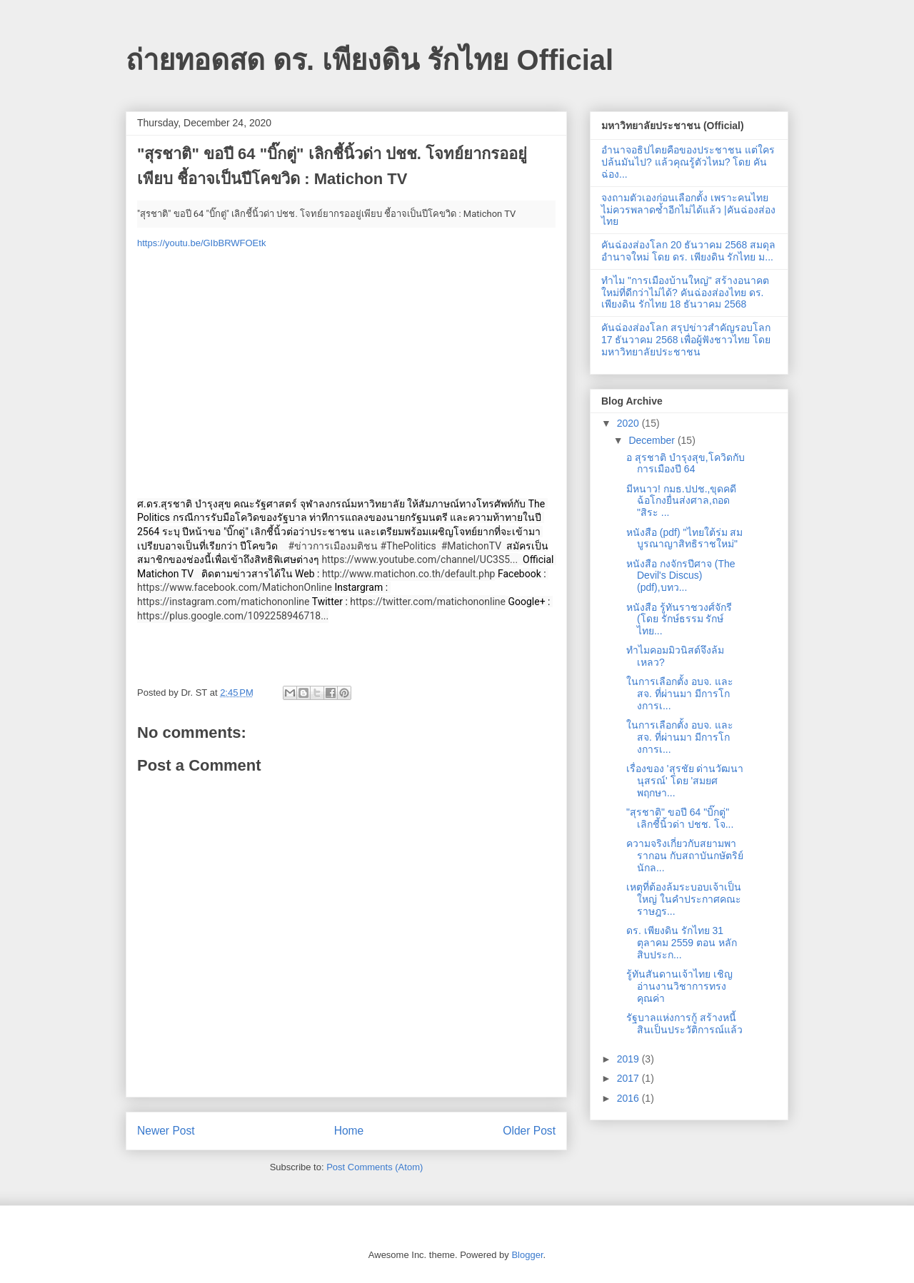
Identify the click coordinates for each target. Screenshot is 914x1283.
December (652, 440)
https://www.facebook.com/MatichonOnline (234, 587)
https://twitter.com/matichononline (428, 601)
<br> (337, 372)
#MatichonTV (471, 546)
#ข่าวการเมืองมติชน (333, 546)
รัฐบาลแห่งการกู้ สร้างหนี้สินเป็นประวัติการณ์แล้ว (684, 1023)
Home (349, 1131)
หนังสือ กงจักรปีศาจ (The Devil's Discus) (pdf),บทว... (680, 576)
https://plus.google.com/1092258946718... (232, 616)
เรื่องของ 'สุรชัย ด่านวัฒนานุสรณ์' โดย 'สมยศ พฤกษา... (684, 780)
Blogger (527, 1254)
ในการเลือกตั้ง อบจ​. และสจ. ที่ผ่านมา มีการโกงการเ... (679, 693)
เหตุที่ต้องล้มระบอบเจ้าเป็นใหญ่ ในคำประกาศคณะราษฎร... (683, 899)
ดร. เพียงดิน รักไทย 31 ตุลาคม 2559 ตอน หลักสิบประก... (681, 942)
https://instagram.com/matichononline (223, 601)
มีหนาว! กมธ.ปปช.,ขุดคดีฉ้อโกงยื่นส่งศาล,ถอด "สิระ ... (681, 501)
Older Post (529, 1131)
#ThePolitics (408, 546)
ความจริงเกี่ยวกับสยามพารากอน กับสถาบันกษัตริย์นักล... (684, 855)
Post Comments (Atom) (374, 1167)
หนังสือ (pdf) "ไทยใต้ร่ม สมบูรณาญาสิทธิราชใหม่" (684, 538)
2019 (629, 1059)
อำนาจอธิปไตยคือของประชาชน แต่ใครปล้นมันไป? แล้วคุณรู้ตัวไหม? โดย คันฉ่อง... (688, 162)
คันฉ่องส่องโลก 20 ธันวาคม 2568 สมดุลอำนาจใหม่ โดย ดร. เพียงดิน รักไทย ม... (688, 251)
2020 (629, 423)
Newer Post (166, 1131)
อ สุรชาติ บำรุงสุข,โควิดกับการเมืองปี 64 (685, 463)
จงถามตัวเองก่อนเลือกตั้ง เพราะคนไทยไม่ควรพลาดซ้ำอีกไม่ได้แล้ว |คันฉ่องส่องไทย (688, 210)
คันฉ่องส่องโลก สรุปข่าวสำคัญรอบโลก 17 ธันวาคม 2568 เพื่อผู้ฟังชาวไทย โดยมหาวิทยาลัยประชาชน (685, 339)
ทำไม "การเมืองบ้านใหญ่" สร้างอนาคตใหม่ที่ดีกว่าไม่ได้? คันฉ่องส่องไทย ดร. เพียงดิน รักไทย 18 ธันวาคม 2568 (685, 292)
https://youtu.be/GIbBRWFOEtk (201, 243)
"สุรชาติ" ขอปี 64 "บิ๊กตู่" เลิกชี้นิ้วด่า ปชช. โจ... (679, 818)
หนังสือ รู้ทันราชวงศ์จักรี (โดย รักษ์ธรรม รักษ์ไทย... (679, 619)
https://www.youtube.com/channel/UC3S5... (419, 559)
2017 (629, 1078)
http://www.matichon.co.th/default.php (409, 573)
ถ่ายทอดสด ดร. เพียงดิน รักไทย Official (369, 60)
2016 (629, 1098)
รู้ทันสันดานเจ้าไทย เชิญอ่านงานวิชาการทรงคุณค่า (679, 986)
